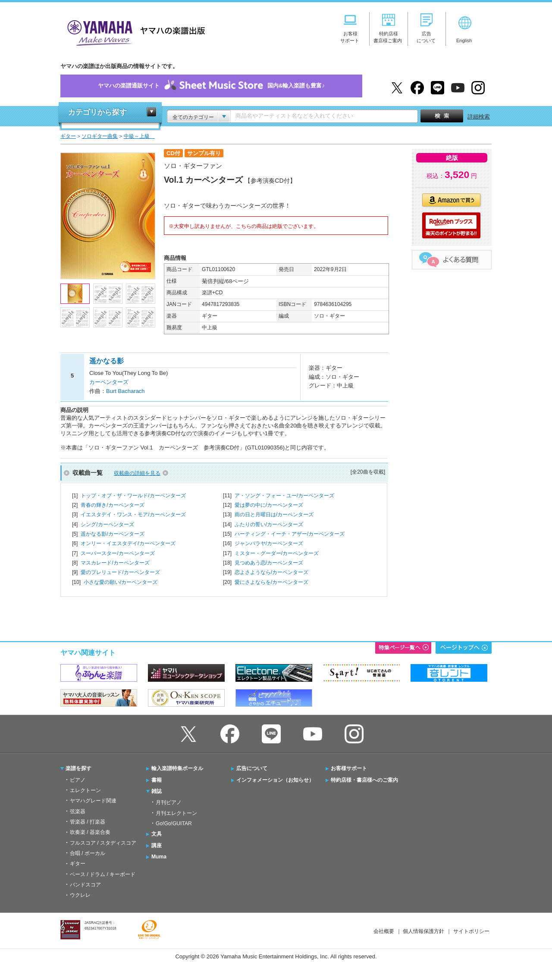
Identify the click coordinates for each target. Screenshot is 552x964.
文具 (156, 834)
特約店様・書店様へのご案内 (364, 780)
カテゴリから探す (97, 112)
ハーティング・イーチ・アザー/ (290, 534)
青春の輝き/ (112, 505)
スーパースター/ (117, 553)
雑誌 (156, 791)
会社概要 (383, 931)
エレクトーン (85, 790)
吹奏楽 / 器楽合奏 (90, 832)
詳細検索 (478, 116)
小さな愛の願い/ (120, 582)
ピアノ (77, 780)
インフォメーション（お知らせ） (275, 780)
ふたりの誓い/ (269, 524)
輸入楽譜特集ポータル (177, 768)
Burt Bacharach (125, 391)
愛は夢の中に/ (269, 505)
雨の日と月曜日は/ (274, 515)
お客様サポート (349, 768)
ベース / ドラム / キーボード (102, 874)
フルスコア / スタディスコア (103, 843)
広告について (251, 768)
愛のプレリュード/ (120, 572)
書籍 (156, 780)
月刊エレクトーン (176, 813)
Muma (158, 857)
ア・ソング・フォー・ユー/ (284, 496)
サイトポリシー (471, 931)
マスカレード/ (115, 563)
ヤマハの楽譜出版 (133, 32)
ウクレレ (80, 895)
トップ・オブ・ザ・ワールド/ (133, 496)
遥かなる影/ (112, 534)
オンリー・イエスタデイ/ (128, 543)
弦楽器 (77, 811)
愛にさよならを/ (271, 582)
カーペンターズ (109, 382)
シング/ (107, 524)
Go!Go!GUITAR (174, 823)
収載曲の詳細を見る (137, 473)
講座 (156, 845)
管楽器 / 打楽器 (87, 822)
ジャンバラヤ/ (269, 543)
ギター (77, 864)
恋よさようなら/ (271, 572)
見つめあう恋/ (269, 563)
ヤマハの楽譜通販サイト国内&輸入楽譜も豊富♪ (211, 86)
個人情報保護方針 (423, 931)
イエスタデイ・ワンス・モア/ (133, 515)
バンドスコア (85, 885)
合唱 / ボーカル (87, 853)
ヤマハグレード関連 (93, 801)
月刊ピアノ (169, 802)
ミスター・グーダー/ (277, 553)
